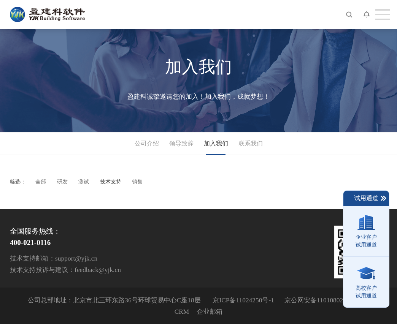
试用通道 (370, 198)
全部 (40, 182)
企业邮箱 (209, 311)
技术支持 (110, 182)
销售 (137, 182)
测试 (83, 182)
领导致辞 (181, 143)
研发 (62, 182)
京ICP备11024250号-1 (243, 300)
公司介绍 (147, 143)
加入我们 (216, 143)
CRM (182, 311)
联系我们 (250, 143)
